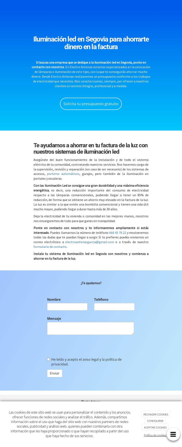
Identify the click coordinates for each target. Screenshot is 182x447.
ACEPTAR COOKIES (155, 427)
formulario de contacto (50, 247)
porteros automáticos (63, 174)
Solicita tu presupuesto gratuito (90, 103)
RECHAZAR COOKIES (156, 414)
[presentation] (78, 346)
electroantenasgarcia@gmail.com (89, 242)
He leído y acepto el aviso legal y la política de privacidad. (84, 361)
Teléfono (101, 299)
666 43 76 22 (117, 233)
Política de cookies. (155, 435)
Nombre (54, 299)
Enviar (55, 373)
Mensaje (54, 318)
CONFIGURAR (155, 421)
